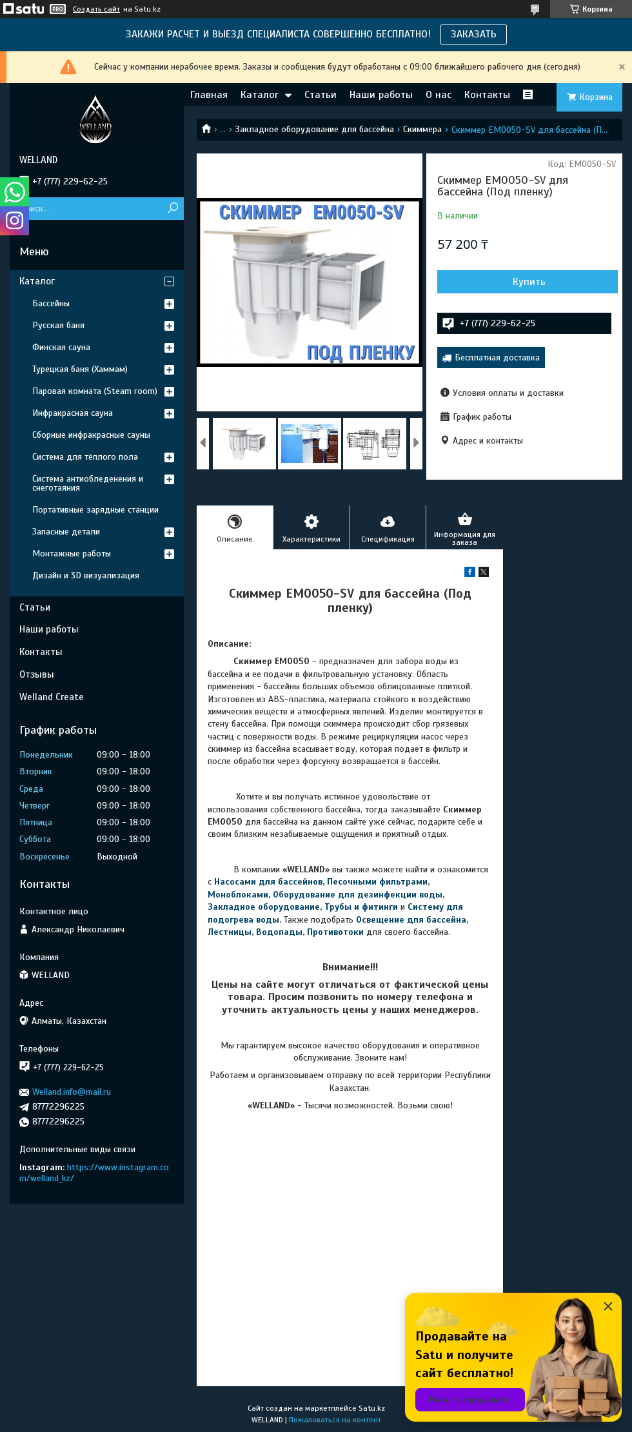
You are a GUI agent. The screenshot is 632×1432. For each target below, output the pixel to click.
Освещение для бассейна (411, 919)
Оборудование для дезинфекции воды (357, 894)
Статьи (320, 94)
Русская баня (58, 325)
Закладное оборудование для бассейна (314, 129)
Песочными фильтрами (377, 881)
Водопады (279, 932)
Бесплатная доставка (497, 357)
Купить (529, 281)
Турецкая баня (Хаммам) (80, 369)
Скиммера (422, 129)
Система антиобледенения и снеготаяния (87, 483)
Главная (209, 94)
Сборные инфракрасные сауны (91, 434)
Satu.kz (372, 1408)
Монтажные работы (71, 553)
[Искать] (172, 208)
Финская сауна (61, 347)
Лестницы (230, 932)
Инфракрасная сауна (72, 412)
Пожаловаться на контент (335, 1419)
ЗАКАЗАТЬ (474, 34)
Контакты (487, 94)
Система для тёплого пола (85, 456)
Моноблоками (238, 894)
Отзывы (36, 674)
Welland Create (51, 697)
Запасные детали (66, 531)
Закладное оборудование (264, 906)
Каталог (260, 94)
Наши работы (381, 94)
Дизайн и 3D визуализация (85, 575)
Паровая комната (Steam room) (94, 391)
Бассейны (51, 303)
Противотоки (335, 932)
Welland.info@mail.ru (71, 1091)
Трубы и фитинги (361, 906)
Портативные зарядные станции (95, 509)
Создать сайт (96, 9)
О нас (438, 94)
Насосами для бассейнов (268, 881)
